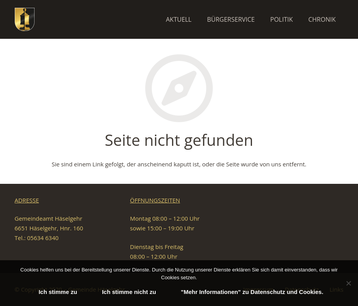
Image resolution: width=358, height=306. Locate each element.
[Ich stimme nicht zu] (348, 283)
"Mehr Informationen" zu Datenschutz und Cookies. (252, 292)
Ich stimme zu (57, 292)
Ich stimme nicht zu (129, 292)
